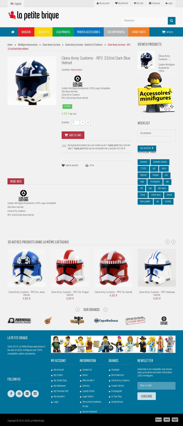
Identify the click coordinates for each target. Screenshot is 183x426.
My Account (103, 3)
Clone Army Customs (120, 372)
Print (92, 165)
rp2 (154, 184)
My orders (58, 366)
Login (169, 3)
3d (141, 204)
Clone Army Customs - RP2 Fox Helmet (113, 283)
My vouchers (59, 388)
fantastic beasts (160, 177)
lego (142, 197)
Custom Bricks (117, 377)
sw (157, 217)
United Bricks (117, 393)
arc (166, 191)
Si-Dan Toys (116, 388)
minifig (168, 217)
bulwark (143, 177)
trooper (156, 191)
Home (85, 366)
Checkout (154, 3)
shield (169, 210)
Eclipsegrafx (116, 382)
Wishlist (144, 130)
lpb (167, 197)
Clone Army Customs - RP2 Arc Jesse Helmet (27, 285)
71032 (143, 184)
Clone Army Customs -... (165, 58)
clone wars (156, 210)
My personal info (61, 382)
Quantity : (66, 122)
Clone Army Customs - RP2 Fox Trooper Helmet (70, 285)
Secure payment (89, 403)
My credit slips (60, 372)
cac (150, 204)
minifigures (155, 197)
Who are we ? (88, 372)
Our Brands (91, 300)
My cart (138, 3)
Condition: (66, 70)
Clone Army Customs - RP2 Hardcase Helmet (157, 285)
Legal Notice (87, 388)
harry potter (145, 217)
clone (142, 210)
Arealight (115, 361)
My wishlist (121, 3)
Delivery (86, 377)
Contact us (87, 361)
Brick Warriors (117, 366)
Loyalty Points (88, 382)
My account (58, 351)
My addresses (60, 377)
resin (164, 184)
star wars (162, 204)
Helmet (143, 191)
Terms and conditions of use (91, 395)
